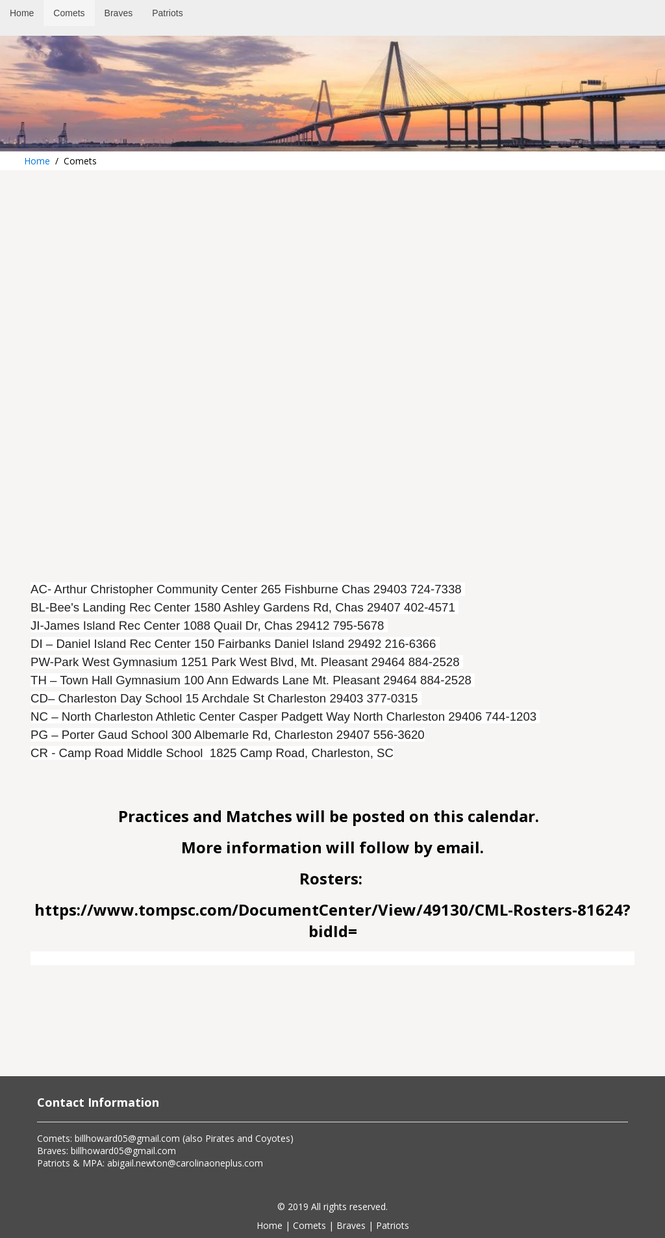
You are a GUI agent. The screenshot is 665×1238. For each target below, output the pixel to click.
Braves (351, 1225)
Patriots (392, 1225)
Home (37, 161)
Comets (309, 1225)
